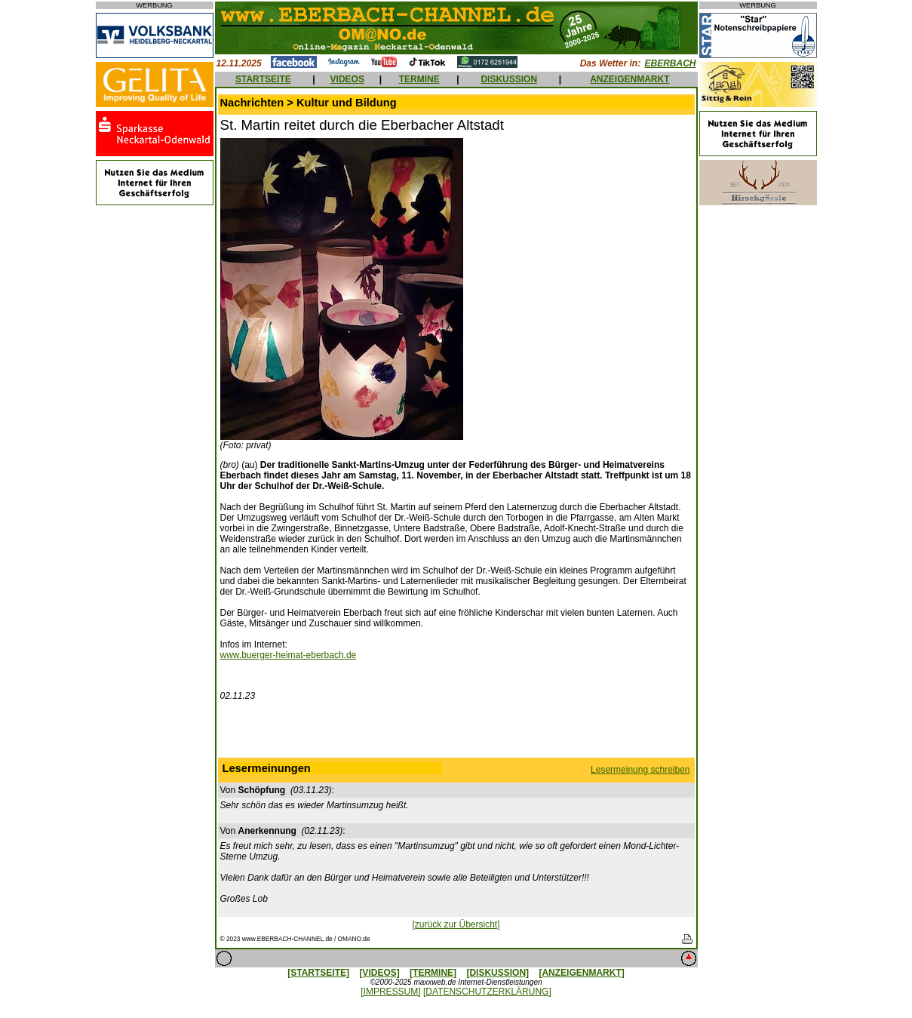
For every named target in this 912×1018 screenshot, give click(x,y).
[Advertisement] (456, 732)
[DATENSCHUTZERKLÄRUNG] (487, 991)
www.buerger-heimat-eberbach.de (288, 655)
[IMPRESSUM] (390, 991)
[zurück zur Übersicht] (455, 924)
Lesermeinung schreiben (640, 769)
